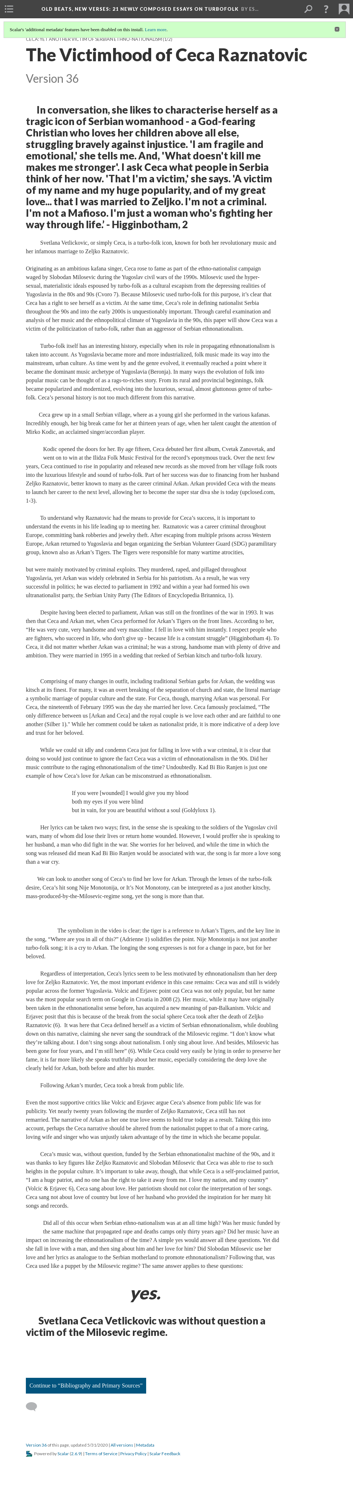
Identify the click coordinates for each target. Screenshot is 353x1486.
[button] (326, 9)
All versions (122, 1445)
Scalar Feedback (164, 1453)
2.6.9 (76, 1453)
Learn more (155, 29)
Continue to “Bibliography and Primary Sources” (86, 1385)
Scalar (63, 1453)
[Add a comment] (34, 1406)
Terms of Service (101, 1453)
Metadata (145, 1445)
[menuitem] (9, 9)
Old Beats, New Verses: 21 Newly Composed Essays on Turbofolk (139, 9)
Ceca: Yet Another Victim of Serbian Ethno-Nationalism (94, 39)
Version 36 (36, 1445)
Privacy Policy (133, 1453)
